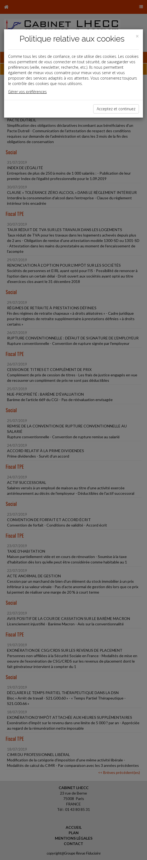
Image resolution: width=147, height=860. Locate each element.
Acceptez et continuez (116, 108)
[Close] (137, 36)
